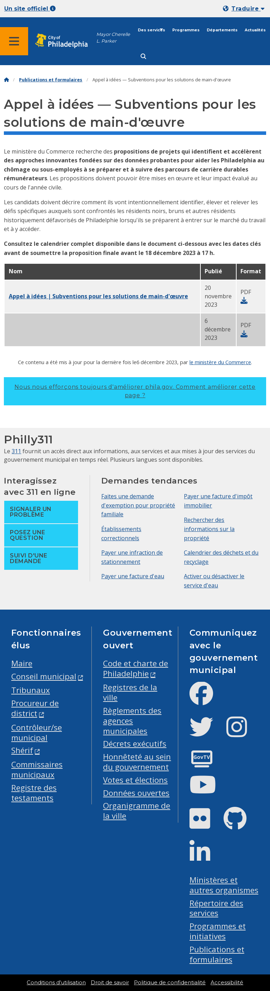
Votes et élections (135, 779)
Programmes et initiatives (217, 931)
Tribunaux (30, 690)
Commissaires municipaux (37, 769)
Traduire (247, 8)
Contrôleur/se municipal (36, 732)
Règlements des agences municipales (132, 720)
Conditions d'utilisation (56, 982)
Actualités (255, 30)
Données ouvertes (136, 792)
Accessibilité (227, 982)
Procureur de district (35, 708)
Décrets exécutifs (134, 743)
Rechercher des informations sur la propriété (209, 529)
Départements (222, 30)
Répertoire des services (216, 908)
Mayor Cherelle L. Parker (113, 38)
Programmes (186, 30)
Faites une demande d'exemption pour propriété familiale (138, 505)
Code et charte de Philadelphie (135, 668)
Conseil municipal (43, 676)
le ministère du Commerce (220, 362)
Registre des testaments (34, 792)
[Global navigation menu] (14, 41)
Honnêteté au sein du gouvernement (137, 761)
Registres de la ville (130, 692)
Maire (21, 663)
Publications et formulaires (50, 80)
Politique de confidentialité (170, 982)
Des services (151, 30)
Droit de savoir (110, 982)
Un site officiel (30, 8)
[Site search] (143, 56)
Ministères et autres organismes (223, 885)
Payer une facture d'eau (132, 576)
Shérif (22, 750)
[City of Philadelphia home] (65, 41)
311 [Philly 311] (16, 451)
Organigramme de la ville (136, 810)
